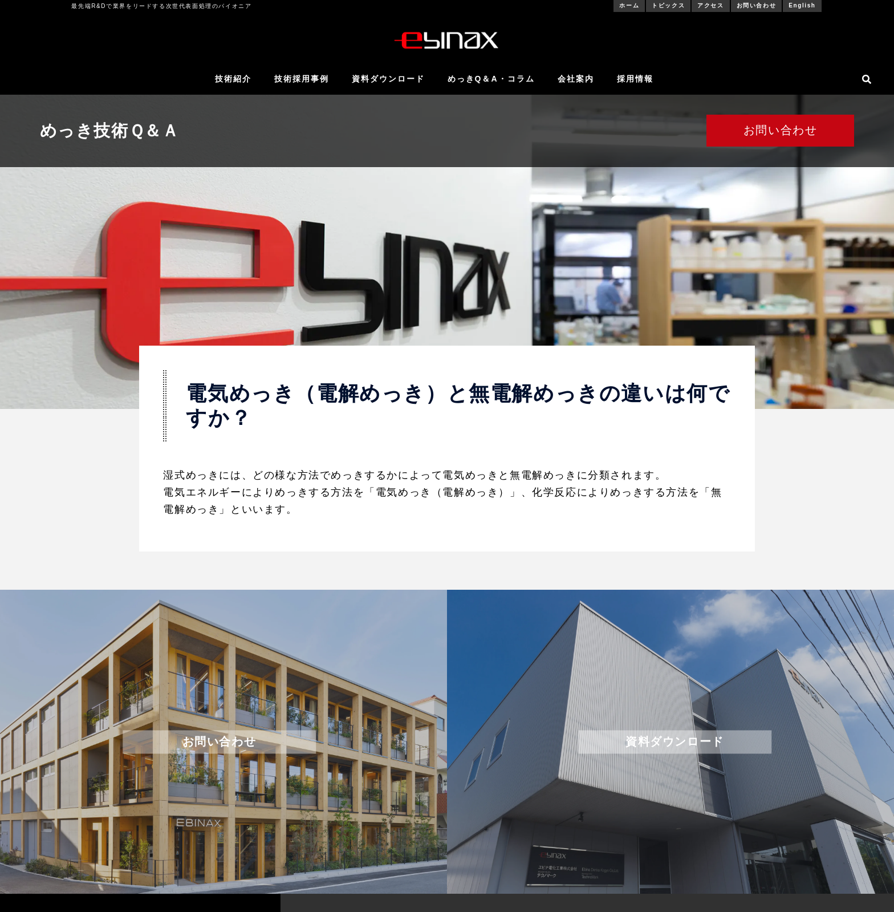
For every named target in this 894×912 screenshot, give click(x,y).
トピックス (668, 5)
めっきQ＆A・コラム (491, 78)
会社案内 (576, 78)
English (802, 5)
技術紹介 (233, 78)
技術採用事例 (301, 78)
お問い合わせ (757, 5)
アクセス (710, 5)
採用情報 (635, 78)
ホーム (629, 5)
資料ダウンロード (388, 78)
